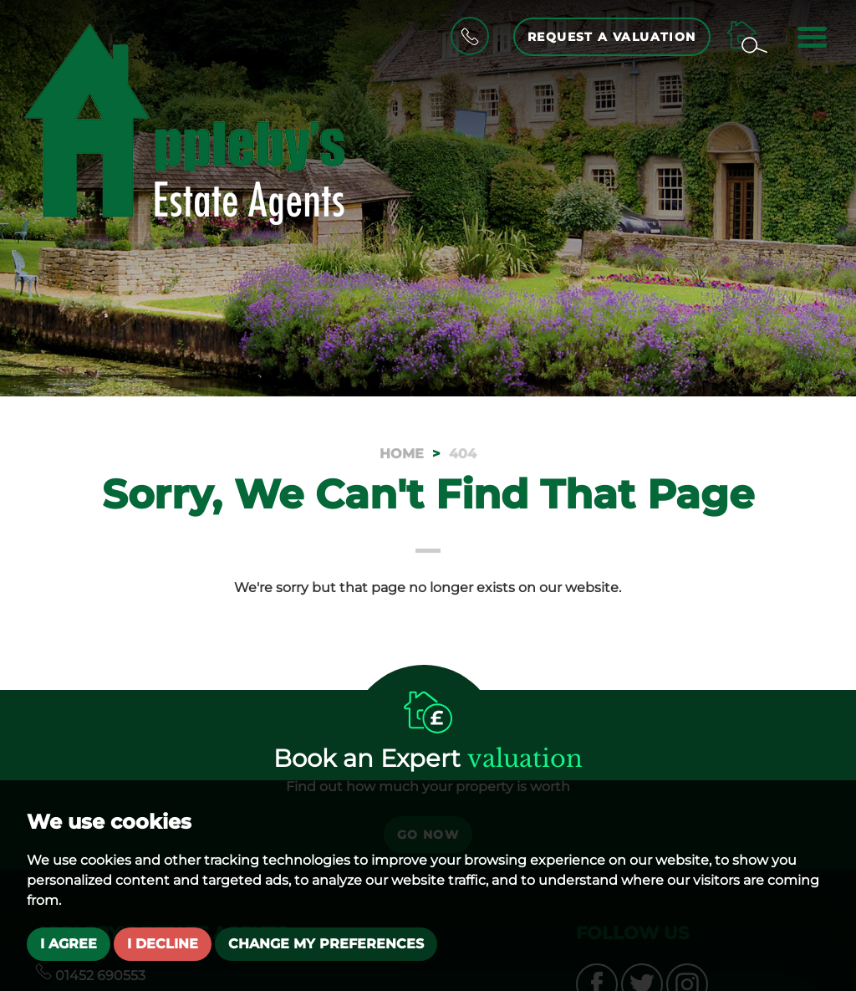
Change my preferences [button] (326, 944)
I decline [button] (162, 944)
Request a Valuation (611, 36)
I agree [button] (68, 944)
